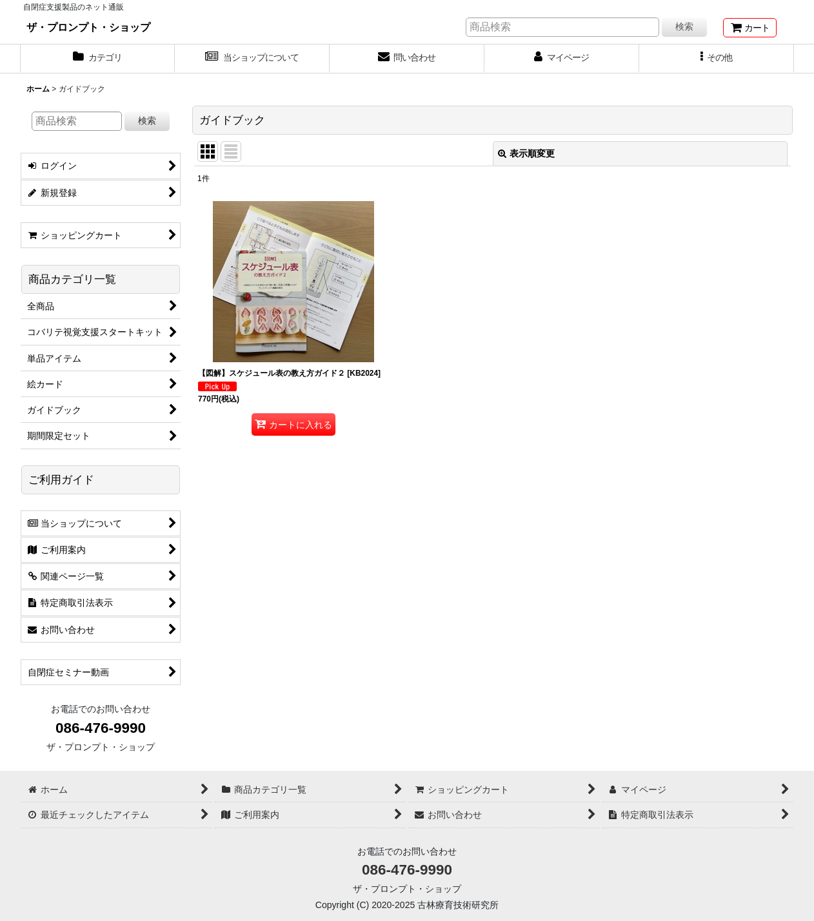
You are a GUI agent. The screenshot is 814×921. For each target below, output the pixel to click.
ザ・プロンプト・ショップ (88, 27)
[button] (716, 58)
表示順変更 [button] (526, 153)
